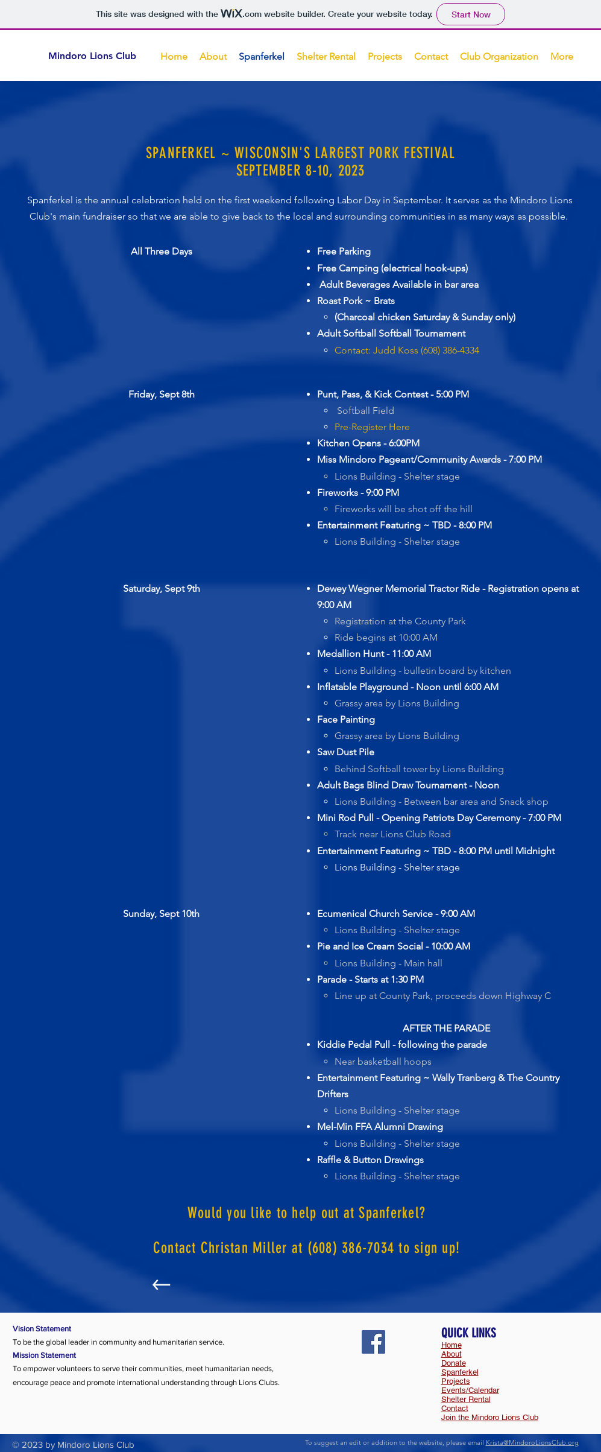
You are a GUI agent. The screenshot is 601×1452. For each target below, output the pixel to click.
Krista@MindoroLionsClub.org (532, 1442)
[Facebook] (373, 1342)
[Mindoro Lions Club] (103, 56)
